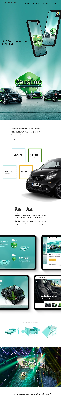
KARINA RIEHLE (10, 3)
